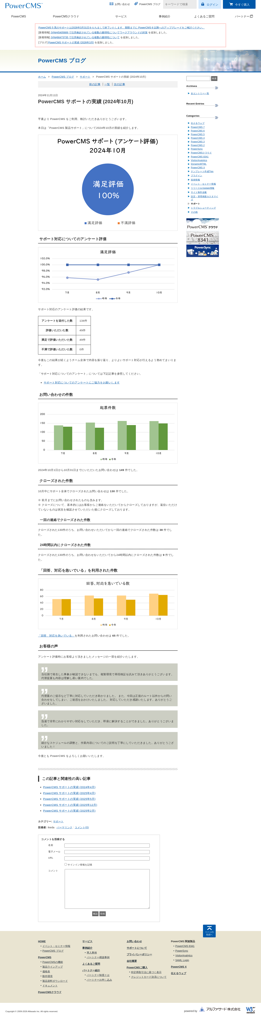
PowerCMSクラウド (66, 16)
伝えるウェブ (197, 123)
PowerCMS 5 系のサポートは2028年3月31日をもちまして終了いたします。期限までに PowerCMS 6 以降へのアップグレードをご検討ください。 (121, 27)
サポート (85, 76)
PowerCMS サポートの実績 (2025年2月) (69, 810)
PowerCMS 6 (198, 131)
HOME (42, 941)
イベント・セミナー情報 (203, 184)
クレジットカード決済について (149, 976)
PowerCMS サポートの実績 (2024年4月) (69, 787)
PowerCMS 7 (198, 127)
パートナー (240, 16)
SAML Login (182, 960)
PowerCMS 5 (198, 134)
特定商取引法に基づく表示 (146, 972)
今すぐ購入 (242, 4)
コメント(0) (82, 827)
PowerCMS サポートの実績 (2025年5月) (69, 798)
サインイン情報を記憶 (80, 864)
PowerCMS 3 (198, 141)
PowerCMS (18, 16)
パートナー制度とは (98, 975)
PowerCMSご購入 (137, 967)
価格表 (46, 971)
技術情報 (195, 180)
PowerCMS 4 (198, 138)
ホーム (42, 76)
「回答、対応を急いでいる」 (56, 635)
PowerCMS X (198, 167)
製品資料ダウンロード (55, 980)
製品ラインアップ (52, 966)
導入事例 (92, 952)
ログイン (212, 4)
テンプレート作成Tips (202, 171)
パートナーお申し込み (99, 979)
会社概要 (132, 960)
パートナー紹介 (91, 970)
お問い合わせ (122, 4)
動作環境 (47, 976)
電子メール (54, 851)
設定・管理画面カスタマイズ (204, 198)
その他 (194, 212)
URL (50, 857)
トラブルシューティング (203, 208)
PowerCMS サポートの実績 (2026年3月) (71, 42)
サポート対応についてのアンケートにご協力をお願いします (82, 382)
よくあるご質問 (204, 16)
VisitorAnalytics (199, 160)
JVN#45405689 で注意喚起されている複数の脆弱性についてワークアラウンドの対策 (99, 32)
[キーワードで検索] (177, 4)
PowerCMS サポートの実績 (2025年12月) (70, 804)
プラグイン (196, 175)
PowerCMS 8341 (200, 156)
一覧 (107, 84)
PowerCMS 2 (198, 145)
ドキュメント (50, 985)
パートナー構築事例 (98, 957)
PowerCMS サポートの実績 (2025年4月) (69, 793)
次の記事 (119, 84)
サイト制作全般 (199, 192)
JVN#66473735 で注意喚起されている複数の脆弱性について (85, 37)
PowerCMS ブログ (149, 4)
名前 (50, 845)
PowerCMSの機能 (52, 962)
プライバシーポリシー (139, 954)
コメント (53, 870)
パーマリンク (64, 827)
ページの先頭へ (209, 933)
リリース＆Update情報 (202, 188)
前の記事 (94, 84)
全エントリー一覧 (200, 93)
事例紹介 (164, 16)
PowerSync (197, 149)
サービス (121, 16)
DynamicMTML (199, 164)
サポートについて (137, 947)
